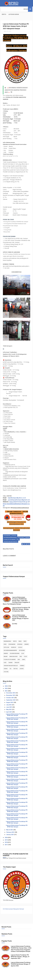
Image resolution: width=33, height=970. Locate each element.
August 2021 (10, 697)
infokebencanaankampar (10, 532)
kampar (27, 532)
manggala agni (13, 651)
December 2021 (11, 687)
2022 (6, 683)
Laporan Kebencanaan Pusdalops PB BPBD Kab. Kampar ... (16, 709)
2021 (6, 685)
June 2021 (9, 702)
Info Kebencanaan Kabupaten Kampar (13, 903)
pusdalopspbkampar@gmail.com (19, 495)
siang (23, 654)
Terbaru (22, 660)
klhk (22, 648)
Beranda (4, 9)
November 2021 (11, 690)
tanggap (17, 657)
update (21, 663)
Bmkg (20, 636)
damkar (26, 639)
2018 (6, 837)
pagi (21, 651)
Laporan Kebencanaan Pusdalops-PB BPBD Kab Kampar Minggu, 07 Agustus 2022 (21, 958)
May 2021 (9, 704)
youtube (6, 666)
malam (5, 651)
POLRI (25, 651)
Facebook (13, 642)
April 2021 (9, 706)
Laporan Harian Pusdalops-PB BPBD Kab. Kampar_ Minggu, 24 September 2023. (21, 604)
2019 (6, 834)
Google (20, 642)
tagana (10, 657)
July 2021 (9, 699)
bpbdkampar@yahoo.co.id (17, 493)
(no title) (14, 618)
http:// (12, 497)
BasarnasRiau (7, 636)
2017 (6, 839)
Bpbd (5, 639)
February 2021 (10, 827)
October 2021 (10, 692)
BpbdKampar (7, 530)
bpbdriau (14, 530)
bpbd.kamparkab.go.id (21, 497)
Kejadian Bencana (14, 648)
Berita (12, 9)
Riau (18, 534)
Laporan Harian (21, 9)
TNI (10, 663)
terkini (5, 663)
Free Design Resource (23, 968)
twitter (15, 663)
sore (5, 657)
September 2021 (11, 694)
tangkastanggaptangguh (11, 536)
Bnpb (25, 636)
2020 (6, 832)
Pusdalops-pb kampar (9, 534)
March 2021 (9, 824)
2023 (6, 681)
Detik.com (6, 642)
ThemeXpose (13, 968)
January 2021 (10, 829)
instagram (21, 532)
